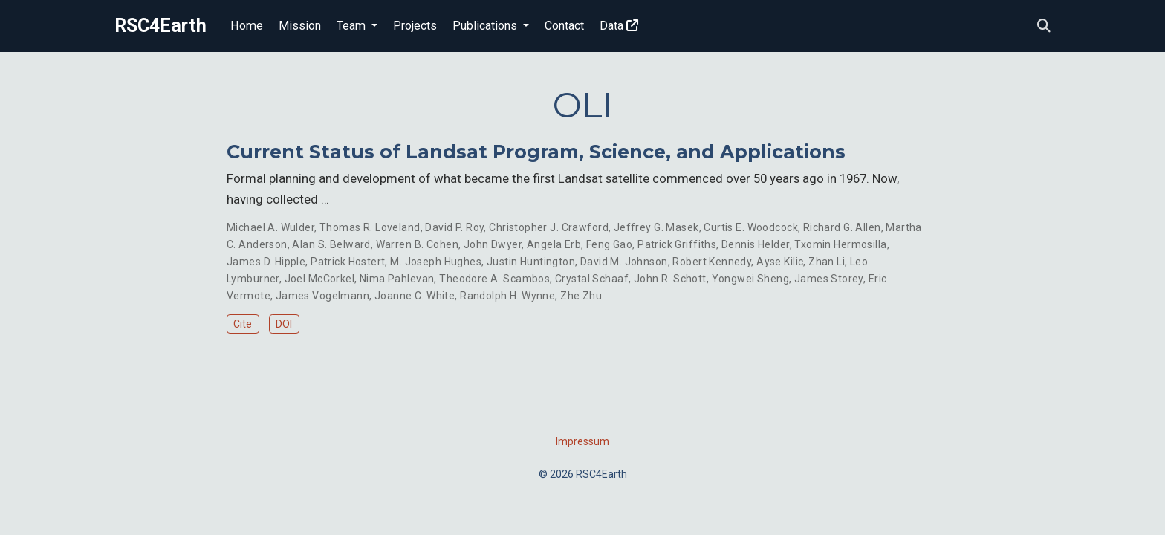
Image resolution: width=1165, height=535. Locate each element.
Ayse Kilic (779, 262)
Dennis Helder (755, 244)
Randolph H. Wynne (507, 296)
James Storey (828, 279)
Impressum (582, 441)
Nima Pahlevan (397, 279)
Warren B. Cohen (417, 244)
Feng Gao (609, 244)
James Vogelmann (322, 296)
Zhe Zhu (581, 296)
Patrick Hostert (348, 262)
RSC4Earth (160, 25)
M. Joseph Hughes (435, 262)
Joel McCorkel (319, 279)
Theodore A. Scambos (494, 279)
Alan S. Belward (331, 244)
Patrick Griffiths (676, 244)
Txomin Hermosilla (840, 244)
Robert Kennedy (711, 262)
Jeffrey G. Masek (656, 227)
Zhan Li (826, 262)
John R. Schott (670, 279)
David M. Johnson (624, 262)
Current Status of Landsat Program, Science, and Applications (536, 151)
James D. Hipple (266, 262)
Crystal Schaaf (592, 279)
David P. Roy (454, 227)
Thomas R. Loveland (370, 227)
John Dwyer (493, 244)
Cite (242, 324)
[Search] (1044, 26)
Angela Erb (554, 244)
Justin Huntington (531, 262)
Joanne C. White (414, 296)
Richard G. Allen (842, 227)
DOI (284, 324)
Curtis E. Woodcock (751, 227)
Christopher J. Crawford (549, 227)
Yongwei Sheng (750, 279)
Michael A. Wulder (270, 227)
